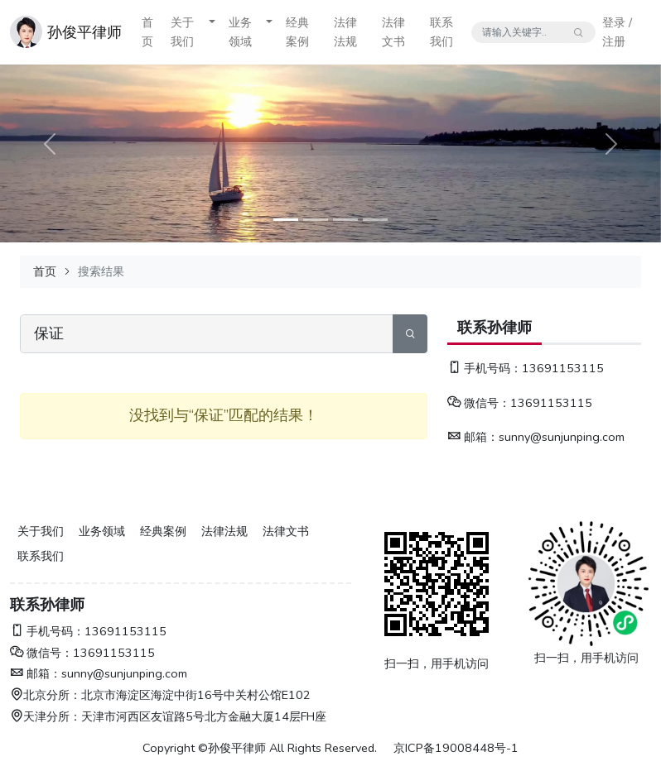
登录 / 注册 (617, 32)
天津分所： (45, 716)
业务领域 (240, 32)
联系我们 (441, 32)
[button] (212, 32)
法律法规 (345, 32)
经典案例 (297, 32)
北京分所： (45, 695)
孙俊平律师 (84, 32)
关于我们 (182, 32)
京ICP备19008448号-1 (456, 748)
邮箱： (473, 437)
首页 (147, 32)
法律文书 (393, 32)
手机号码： (484, 368)
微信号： (478, 403)
